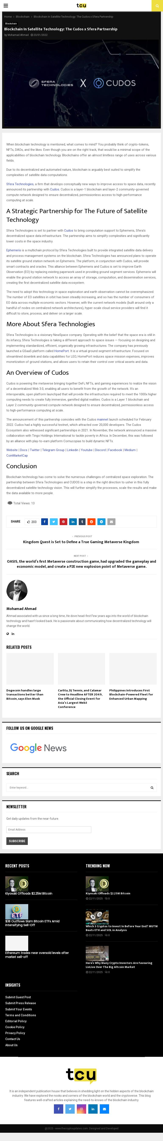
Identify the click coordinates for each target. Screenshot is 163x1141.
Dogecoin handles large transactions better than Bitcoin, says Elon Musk (24, 694)
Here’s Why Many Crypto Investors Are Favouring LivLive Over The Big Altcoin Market (119, 965)
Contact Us (12, 1039)
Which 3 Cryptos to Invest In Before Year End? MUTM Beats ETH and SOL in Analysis (122, 928)
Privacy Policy (15, 1033)
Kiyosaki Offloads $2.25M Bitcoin (28, 893)
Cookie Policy (14, 1027)
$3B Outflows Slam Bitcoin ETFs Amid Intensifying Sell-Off (32, 923)
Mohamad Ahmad (18, 35)
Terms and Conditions (20, 1015)
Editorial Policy (16, 1021)
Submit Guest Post (18, 997)
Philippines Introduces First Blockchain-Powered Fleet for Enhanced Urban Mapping (131, 694)
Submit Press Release (20, 1003)
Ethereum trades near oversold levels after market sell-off (37, 955)
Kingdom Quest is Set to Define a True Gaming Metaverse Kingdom (81, 542)
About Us (11, 1045)
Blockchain (11, 23)
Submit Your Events (18, 1009)
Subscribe (17, 841)
